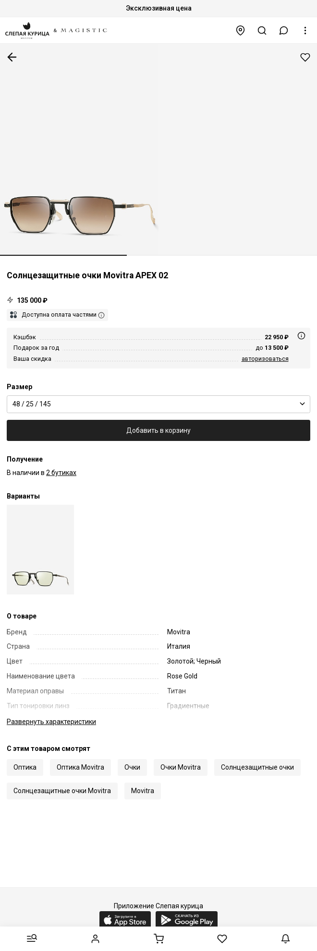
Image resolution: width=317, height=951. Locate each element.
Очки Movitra (180, 767)
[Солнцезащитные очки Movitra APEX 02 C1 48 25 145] (40, 549)
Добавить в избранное (305, 57)
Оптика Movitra (80, 767)
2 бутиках (61, 472)
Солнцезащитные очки (257, 767)
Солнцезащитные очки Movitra (62, 791)
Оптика (25, 767)
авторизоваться (265, 358)
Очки (132, 767)
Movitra (142, 791)
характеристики (51, 721)
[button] (284, 30)
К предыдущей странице (12, 57)
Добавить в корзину (158, 430)
